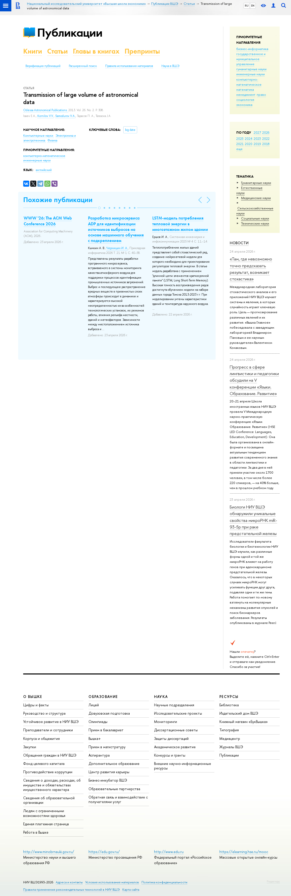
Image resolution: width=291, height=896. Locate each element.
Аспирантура (99, 755)
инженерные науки (250, 74)
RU (247, 5)
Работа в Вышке (35, 832)
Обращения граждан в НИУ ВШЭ (49, 755)
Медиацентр (229, 738)
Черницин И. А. (117, 248)
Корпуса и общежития (41, 738)
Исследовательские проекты (178, 713)
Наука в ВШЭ (170, 66)
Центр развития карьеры (109, 771)
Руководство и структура (44, 713)
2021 (240, 143)
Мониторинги (165, 721)
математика (245, 89)
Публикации (69, 32)
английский (44, 170)
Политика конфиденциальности (164, 882)
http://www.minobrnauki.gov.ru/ (48, 851)
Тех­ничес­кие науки (255, 223)
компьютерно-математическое (248, 82)
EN (252, 5)
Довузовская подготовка (109, 713)
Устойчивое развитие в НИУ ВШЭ (51, 721)
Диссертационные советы (176, 730)
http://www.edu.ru (169, 851)
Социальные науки (255, 218)
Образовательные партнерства (114, 788)
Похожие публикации (58, 199)
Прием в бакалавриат (106, 730)
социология (245, 99)
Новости (239, 243)
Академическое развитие (175, 746)
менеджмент (245, 94)
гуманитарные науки (251, 69)
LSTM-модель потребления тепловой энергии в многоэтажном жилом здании (180, 223)
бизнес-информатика (252, 48)
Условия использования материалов (112, 882)
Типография (229, 730)
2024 (248, 138)
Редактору (273, 881)
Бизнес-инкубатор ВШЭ (108, 780)
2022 (266, 138)
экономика (244, 104)
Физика (52, 140)
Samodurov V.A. (65, 116)
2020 (248, 143)
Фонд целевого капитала (44, 763)
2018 (266, 143)
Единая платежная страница (46, 823)
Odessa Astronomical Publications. (45, 110)
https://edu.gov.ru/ (104, 851)
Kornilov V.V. (45, 116)
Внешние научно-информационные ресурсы (182, 765)
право (261, 94)
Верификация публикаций (43, 66)
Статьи (57, 51)
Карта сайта (130, 889)
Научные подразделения (174, 705)
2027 (257, 132)
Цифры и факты (36, 705)
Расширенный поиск (83, 66)
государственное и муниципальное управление (251, 59)
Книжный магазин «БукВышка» (243, 721)
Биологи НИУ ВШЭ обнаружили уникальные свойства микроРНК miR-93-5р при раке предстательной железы (253, 520)
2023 (257, 138)
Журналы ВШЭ (231, 746)
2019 (257, 143)
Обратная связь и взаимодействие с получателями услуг (118, 799)
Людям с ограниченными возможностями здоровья (44, 813)
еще (239, 149)
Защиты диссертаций (171, 738)
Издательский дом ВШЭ (238, 713)
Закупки (29, 746)
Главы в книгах (96, 51)
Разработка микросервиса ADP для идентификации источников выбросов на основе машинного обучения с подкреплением (116, 229)
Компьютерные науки (38, 136)
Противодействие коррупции (47, 771)
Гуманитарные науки (256, 182)
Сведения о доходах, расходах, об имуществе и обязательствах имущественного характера (52, 785)
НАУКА (161, 696)
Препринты (142, 51)
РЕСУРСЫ (229, 696)
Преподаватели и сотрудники (48, 730)
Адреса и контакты (69, 882)
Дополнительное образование (114, 763)
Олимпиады (98, 721)
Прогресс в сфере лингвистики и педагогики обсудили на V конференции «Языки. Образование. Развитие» (254, 380)
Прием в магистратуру (107, 746)
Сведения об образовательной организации (49, 800)
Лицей (94, 705)
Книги (32, 51)
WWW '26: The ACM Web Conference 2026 (48, 220)
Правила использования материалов (129, 66)
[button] (99, 207)
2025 (240, 138)
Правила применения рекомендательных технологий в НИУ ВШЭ (71, 889)
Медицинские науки (256, 198)
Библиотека (229, 705)
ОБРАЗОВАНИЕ (103, 696)
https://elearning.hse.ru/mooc (243, 851)
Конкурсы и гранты (169, 755)
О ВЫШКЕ (32, 696)
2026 (265, 132)
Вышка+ (95, 738)
